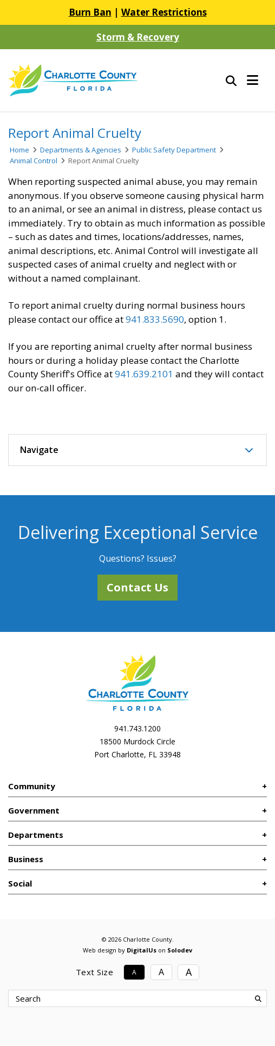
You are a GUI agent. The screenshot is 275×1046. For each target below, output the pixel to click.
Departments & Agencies (80, 150)
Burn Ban (90, 12)
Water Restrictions (164, 12)
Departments (35, 834)
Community (31, 786)
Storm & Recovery (137, 37)
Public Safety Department (174, 150)
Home (19, 150)
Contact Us (137, 587)
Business (25, 859)
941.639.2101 (144, 374)
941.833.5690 (155, 319)
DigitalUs (141, 950)
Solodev (179, 950)
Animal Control (33, 160)
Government (34, 810)
